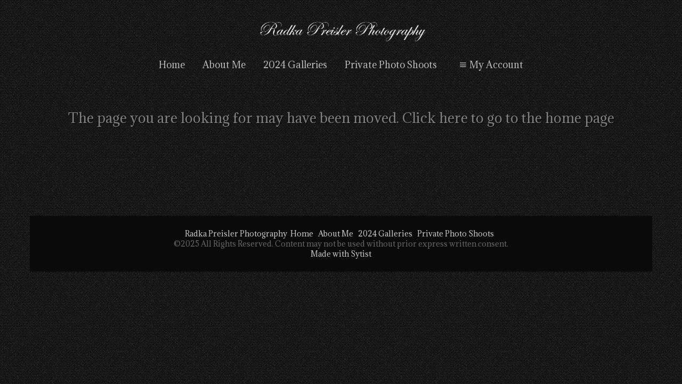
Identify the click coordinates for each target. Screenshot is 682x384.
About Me (224, 65)
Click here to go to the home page (508, 118)
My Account (490, 65)
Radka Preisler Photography (236, 233)
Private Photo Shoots (391, 65)
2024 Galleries (295, 65)
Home (172, 65)
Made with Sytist (341, 254)
